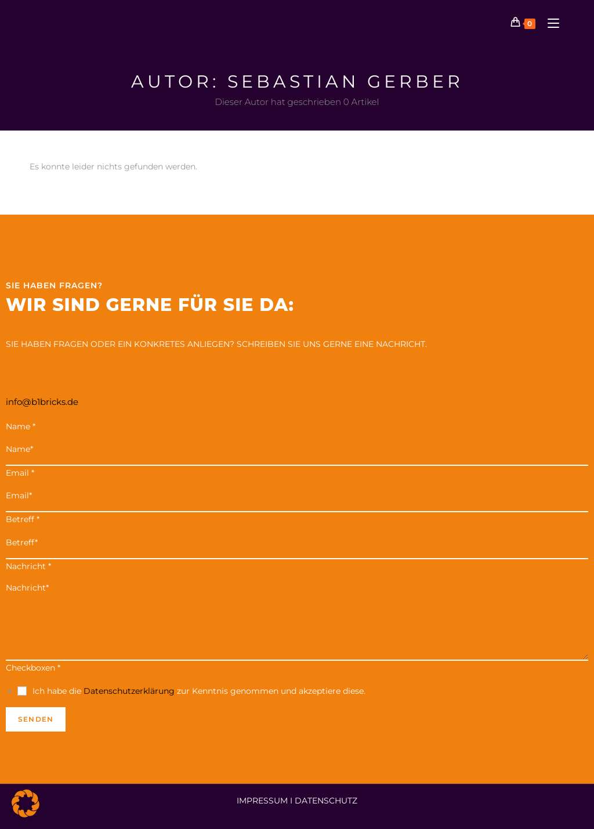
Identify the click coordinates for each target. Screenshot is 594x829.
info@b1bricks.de (42, 401)
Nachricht (28, 566)
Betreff (22, 519)
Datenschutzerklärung (129, 691)
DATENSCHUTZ (326, 800)
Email (20, 473)
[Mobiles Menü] (549, 22)
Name (20, 426)
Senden (35, 719)
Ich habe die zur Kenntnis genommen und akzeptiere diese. (198, 691)
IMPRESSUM (262, 800)
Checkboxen (33, 668)
